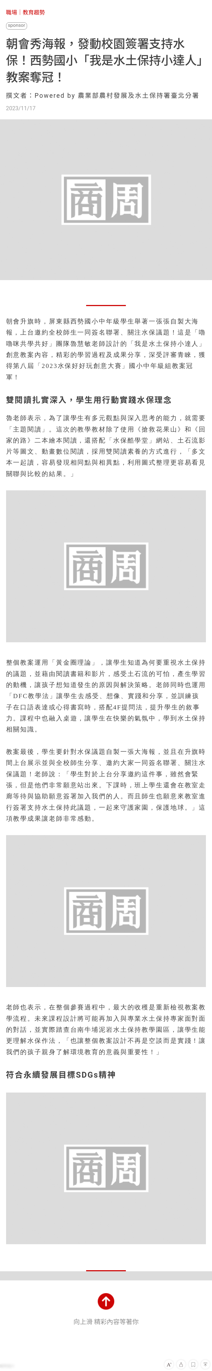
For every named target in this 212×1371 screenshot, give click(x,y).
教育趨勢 (34, 12)
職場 (11, 12)
